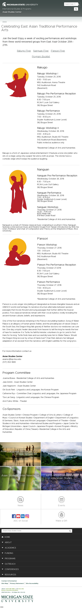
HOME (6, 537)
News (20, 506)
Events (61, 506)
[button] (20, 454)
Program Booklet (41, 56)
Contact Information (9, 581)
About (8, 542)
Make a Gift (61, 521)
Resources (10, 575)
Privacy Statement (17, 583)
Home (5, 21)
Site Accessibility (32, 583)
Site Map (4, 583)
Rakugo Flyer (24, 51)
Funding (9, 553)
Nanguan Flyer (41, 51)
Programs (10, 559)
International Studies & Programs (17, 9)
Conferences (12, 569)
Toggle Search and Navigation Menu (75, 4)
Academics (10, 548)
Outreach (10, 564)
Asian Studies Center (12, 12)
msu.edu (21, 588)
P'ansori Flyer (58, 51)
